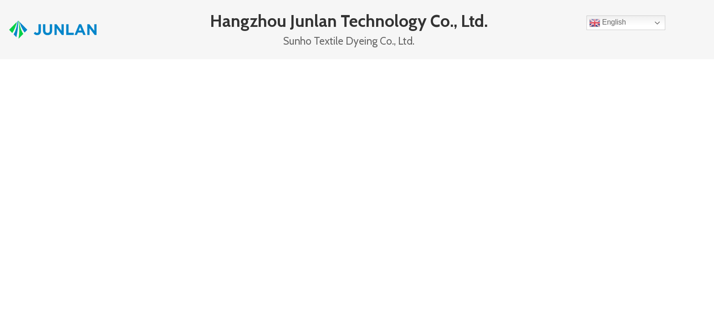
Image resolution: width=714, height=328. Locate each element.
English (607, 22)
